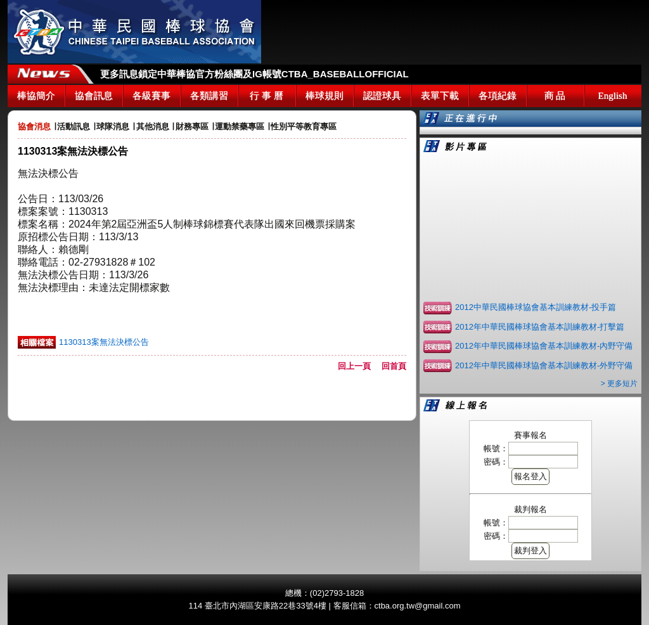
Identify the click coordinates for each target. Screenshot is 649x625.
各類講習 (209, 96)
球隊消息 (112, 126)
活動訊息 (73, 126)
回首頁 (394, 366)
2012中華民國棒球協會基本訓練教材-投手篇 (535, 307)
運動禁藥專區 (239, 126)
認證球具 (382, 96)
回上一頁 (358, 366)
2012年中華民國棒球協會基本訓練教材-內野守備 (544, 346)
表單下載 (440, 96)
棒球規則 (324, 96)
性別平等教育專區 (304, 126)
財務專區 (192, 126)
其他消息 (152, 126)
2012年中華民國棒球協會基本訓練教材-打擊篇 (539, 327)
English (612, 96)
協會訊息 (94, 96)
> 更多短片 (619, 383)
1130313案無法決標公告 (104, 342)
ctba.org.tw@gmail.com (418, 605)
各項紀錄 (498, 96)
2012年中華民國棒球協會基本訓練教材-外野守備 (544, 365)
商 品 (555, 96)
